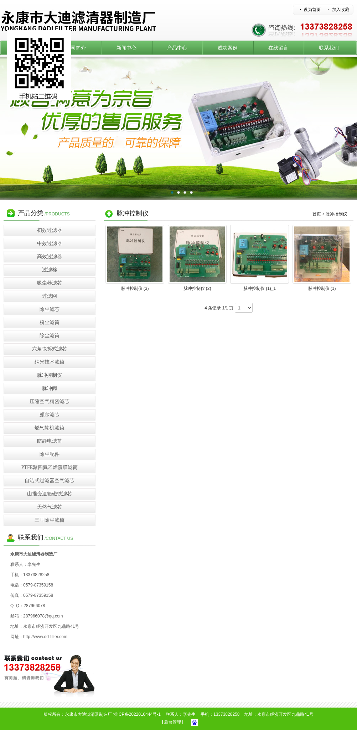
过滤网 (49, 296)
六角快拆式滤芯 (49, 348)
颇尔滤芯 (49, 414)
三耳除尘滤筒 (49, 520)
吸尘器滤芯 (49, 283)
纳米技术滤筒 (49, 362)
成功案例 (228, 48)
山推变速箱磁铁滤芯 (49, 493)
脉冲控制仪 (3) (135, 288)
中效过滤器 (49, 243)
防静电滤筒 (49, 441)
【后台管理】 (172, 722)
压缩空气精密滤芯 (49, 401)
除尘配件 (49, 454)
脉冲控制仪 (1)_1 (259, 288)
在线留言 (278, 48)
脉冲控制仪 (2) (197, 288)
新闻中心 (126, 48)
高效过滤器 (49, 256)
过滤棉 (49, 269)
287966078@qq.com (43, 616)
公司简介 (76, 48)
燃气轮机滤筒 (49, 428)
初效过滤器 (49, 230)
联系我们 (329, 48)
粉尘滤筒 (49, 322)
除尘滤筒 (49, 335)
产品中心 (177, 48)
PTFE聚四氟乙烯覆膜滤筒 (49, 467)
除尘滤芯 (49, 309)
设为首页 (312, 9)
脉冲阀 (49, 388)
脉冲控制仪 (49, 375)
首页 (316, 214)
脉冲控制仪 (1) (322, 288)
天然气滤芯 (49, 507)
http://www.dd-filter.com (45, 636)
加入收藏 (340, 9)
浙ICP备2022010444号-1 (137, 714)
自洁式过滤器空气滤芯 (49, 480)
